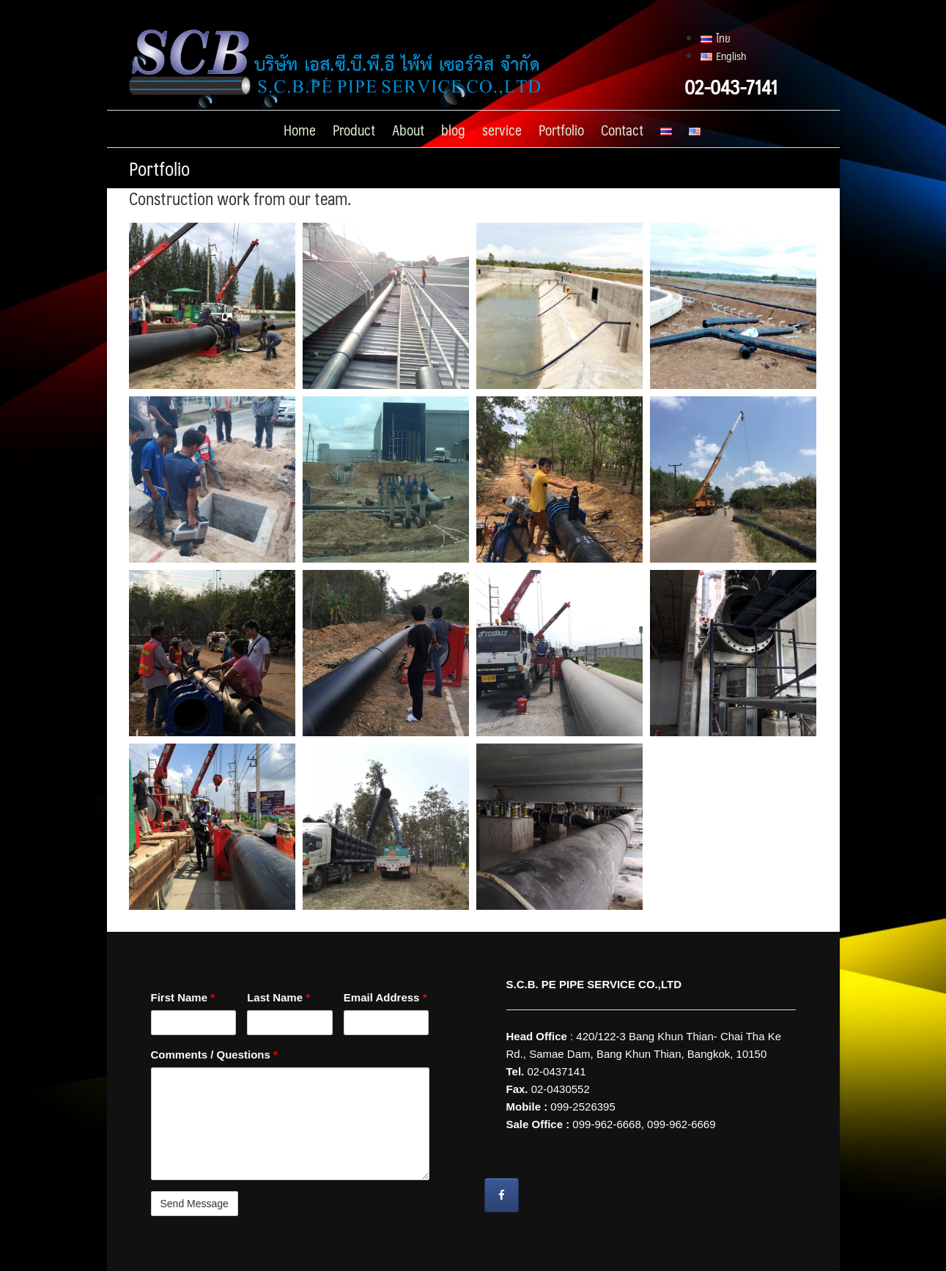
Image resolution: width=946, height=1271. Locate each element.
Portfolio (561, 129)
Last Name (278, 997)
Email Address (385, 997)
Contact (622, 129)
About (408, 129)
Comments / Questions (214, 1054)
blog (453, 129)
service (502, 129)
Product (354, 129)
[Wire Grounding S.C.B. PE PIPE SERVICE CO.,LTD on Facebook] (501, 1195)
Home (300, 129)
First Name (183, 997)
